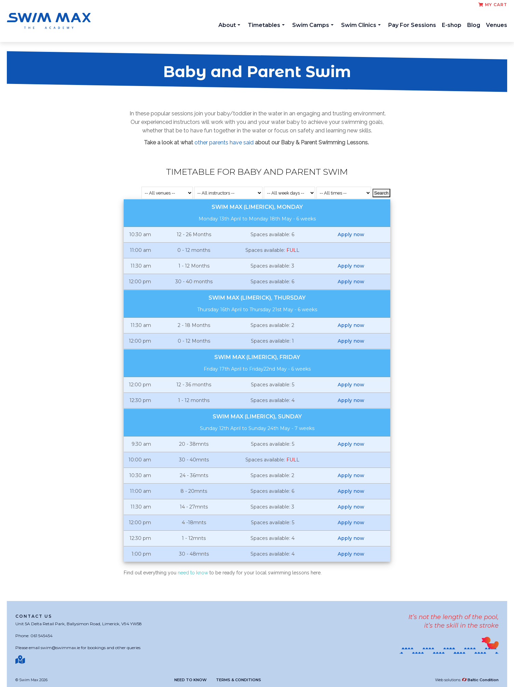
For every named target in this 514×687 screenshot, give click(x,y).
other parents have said (224, 142)
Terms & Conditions (238, 679)
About (229, 25)
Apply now (351, 234)
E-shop (451, 25)
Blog (473, 25)
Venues (496, 25)
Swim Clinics (361, 25)
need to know (192, 572)
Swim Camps (313, 25)
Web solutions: (467, 679)
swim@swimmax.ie (60, 647)
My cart (492, 4)
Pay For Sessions (412, 25)
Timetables (266, 25)
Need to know (190, 679)
